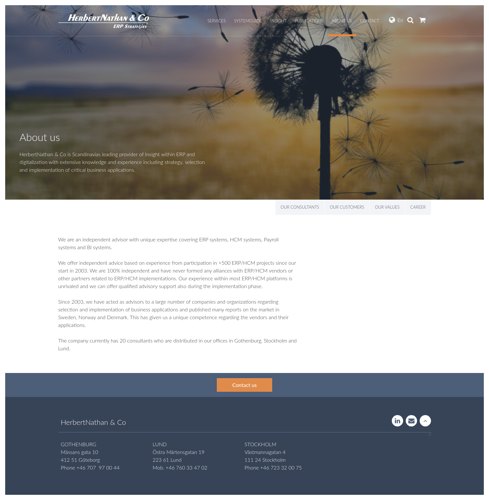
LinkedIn (397, 421)
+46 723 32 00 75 (281, 467)
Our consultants (300, 207)
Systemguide (248, 20)
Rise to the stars (425, 421)
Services (216, 20)
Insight (278, 20)
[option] (244, 102)
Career (417, 207)
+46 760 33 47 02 (186, 467)
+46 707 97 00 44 (98, 467)
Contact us (244, 385)
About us (342, 20)
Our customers (347, 207)
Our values (387, 207)
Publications (309, 20)
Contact (369, 20)
